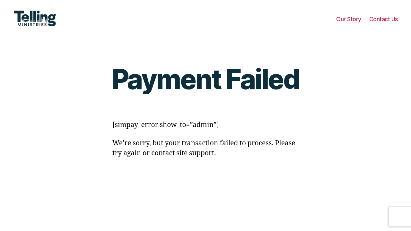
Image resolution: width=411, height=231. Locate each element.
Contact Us (383, 23)
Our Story (348, 23)
